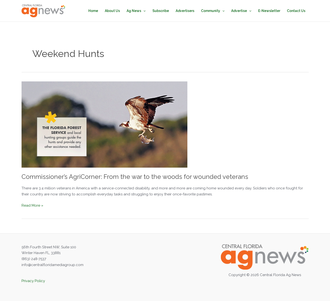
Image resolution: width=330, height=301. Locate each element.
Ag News (136, 11)
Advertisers (185, 11)
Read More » (32, 206)
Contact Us (296, 11)
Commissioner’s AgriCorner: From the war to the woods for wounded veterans (135, 176)
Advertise (241, 11)
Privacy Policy (33, 281)
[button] (143, 11)
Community (212, 11)
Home (93, 11)
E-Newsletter (269, 11)
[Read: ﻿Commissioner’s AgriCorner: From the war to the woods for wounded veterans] (104, 124)
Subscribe (160, 11)
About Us (112, 11)
